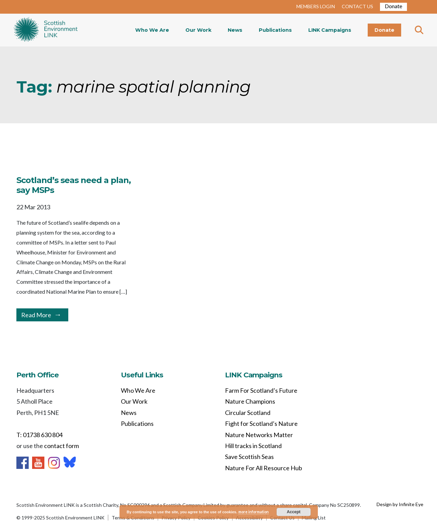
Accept (293, 512)
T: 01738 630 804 (39, 434)
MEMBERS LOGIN (315, 6)
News (235, 30)
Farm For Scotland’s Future (261, 390)
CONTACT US (357, 6)
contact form (61, 445)
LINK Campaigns (329, 30)
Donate (393, 6)
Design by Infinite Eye (400, 504)
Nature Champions (250, 401)
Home (45, 30)
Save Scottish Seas (249, 456)
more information (253, 512)
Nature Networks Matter (259, 434)
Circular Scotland (247, 412)
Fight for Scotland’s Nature (261, 423)
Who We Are (152, 30)
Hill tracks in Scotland (253, 445)
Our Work (198, 30)
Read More (36, 315)
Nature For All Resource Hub (263, 468)
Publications (275, 30)
